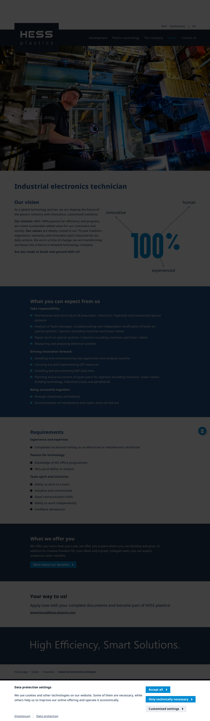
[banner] (105, 360)
